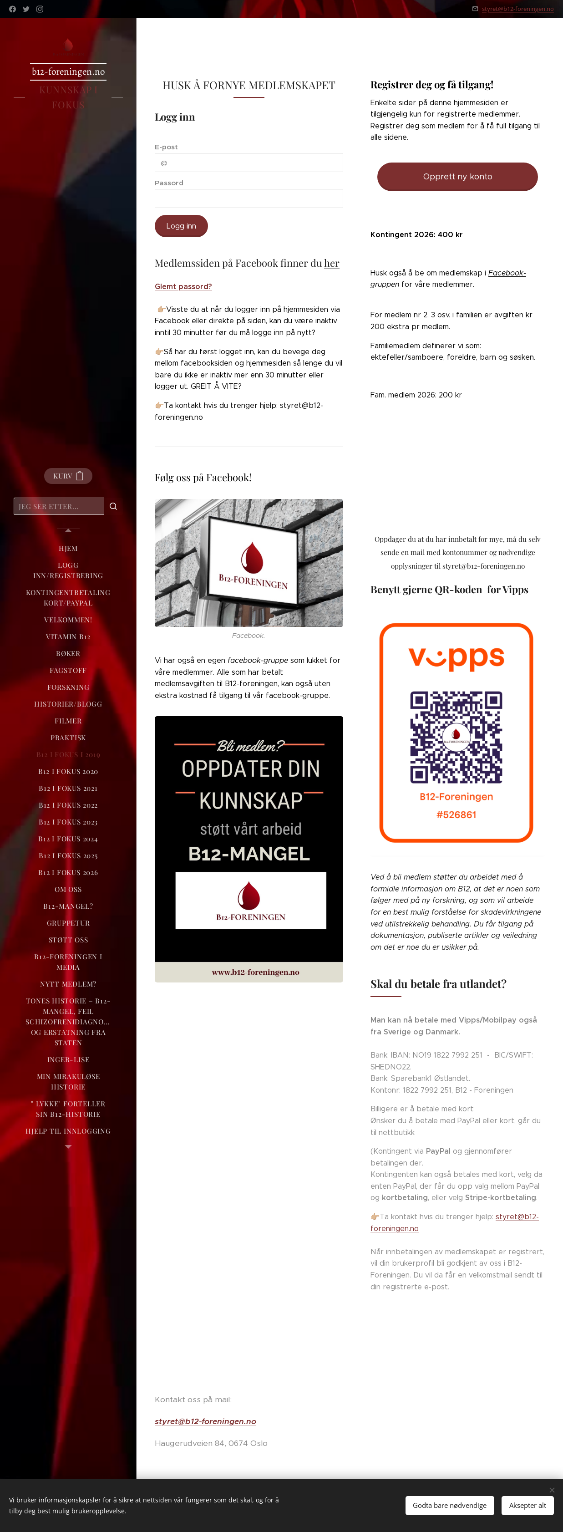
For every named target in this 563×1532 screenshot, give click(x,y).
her (332, 263)
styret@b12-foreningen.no (518, 9)
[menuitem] (68, 548)
